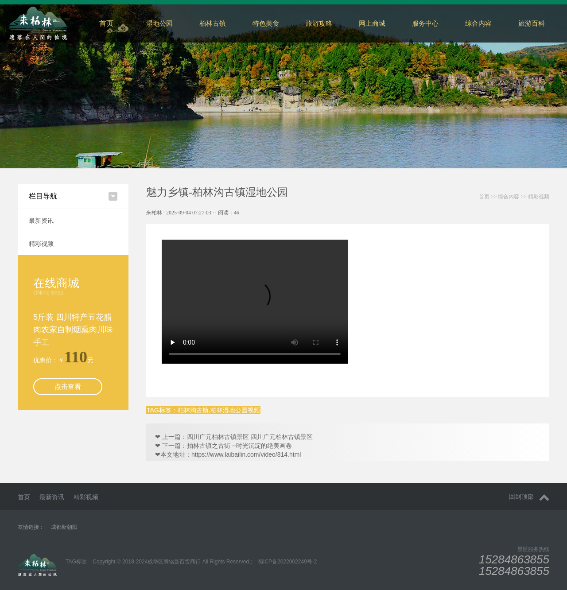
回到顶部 (529, 497)
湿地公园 (159, 23)
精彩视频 (41, 243)
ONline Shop (48, 293)
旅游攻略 (319, 23)
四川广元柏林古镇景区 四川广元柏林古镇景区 (250, 436)
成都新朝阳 (64, 527)
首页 (106, 23)
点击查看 (67, 386)
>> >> (514, 196)
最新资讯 (41, 220)
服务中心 (425, 23)
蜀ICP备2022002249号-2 (287, 562)
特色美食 (265, 23)
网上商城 (372, 23)
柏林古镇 (212, 23)
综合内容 (508, 197)
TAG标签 (76, 562)
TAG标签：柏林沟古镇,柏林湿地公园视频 (203, 410)
